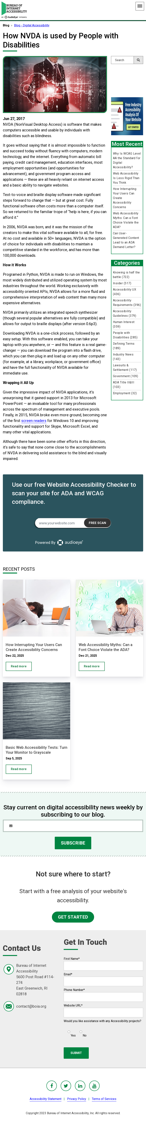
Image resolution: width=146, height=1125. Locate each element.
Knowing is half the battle (126, 275)
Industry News (123, 357)
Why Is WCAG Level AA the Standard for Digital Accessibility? (127, 160)
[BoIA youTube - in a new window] (94, 1086)
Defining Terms (124, 346)
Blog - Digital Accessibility (31, 25)
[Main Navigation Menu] (140, 6)
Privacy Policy (76, 1099)
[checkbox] (75, 1032)
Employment (125, 393)
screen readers (33, 420)
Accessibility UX (124, 292)
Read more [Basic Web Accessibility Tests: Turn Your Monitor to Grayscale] (19, 769)
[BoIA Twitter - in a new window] (66, 1086)
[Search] (127, 60)
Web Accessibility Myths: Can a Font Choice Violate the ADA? (126, 220)
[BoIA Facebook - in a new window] (51, 1086)
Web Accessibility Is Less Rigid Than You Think (126, 178)
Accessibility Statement (45, 1099)
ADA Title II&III (123, 385)
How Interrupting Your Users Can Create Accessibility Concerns (124, 198)
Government (125, 376)
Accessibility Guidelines (124, 313)
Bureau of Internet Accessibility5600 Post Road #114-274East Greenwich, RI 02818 (35, 979)
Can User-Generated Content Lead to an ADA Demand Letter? (126, 240)
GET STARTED (73, 917)
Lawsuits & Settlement (125, 367)
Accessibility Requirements (127, 303)
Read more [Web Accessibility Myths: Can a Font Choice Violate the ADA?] (92, 666)
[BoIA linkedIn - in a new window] (80, 1086)
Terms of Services (104, 1099)
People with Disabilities (125, 335)
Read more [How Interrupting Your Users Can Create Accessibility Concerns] (19, 666)
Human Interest (124, 324)
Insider (122, 283)
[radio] (71, 1032)
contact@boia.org (31, 1006)
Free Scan (97, 523)
